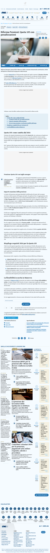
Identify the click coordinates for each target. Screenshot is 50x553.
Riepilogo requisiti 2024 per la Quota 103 (17, 125)
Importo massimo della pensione (18, 121)
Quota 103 (15, 27)
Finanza (16, 12)
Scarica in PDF (31, 65)
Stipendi (30, 8)
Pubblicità (4, 532)
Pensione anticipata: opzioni (18, 539)
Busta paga (36, 8)
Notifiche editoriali (6, 543)
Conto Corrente (44, 354)
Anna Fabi (39, 32)
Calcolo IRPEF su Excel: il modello (18, 545)
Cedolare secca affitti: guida (18, 533)
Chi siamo (4, 531)
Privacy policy (5, 537)
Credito (26, 8)
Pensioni (9, 27)
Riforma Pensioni (23, 27)
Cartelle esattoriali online (31, 536)
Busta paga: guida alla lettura (30, 539)
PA (31, 12)
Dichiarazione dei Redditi (11, 8)
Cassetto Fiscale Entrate (18, 542)
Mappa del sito (5, 544)
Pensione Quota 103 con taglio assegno (19, 119)
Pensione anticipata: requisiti (18, 536)
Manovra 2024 (14, 280)
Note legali (4, 534)
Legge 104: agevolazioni (29, 542)
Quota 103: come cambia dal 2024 (15, 118)
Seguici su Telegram (11, 317)
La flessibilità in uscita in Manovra (16, 127)
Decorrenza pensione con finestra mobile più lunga (22, 123)
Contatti (4, 536)
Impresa (21, 12)
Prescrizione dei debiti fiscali (30, 545)
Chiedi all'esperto (42, 495)
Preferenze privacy (6, 541)
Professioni (27, 12)
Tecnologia (36, 12)
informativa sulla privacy (28, 314)
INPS (15, 349)
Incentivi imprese (20, 8)
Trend (2, 8)
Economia (11, 12)
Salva (20, 65)
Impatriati (43, 443)
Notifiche (42, 65)
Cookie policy (5, 539)
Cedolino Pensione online (30, 533)
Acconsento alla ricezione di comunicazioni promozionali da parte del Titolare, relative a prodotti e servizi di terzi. (30, 308)
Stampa (12, 65)
